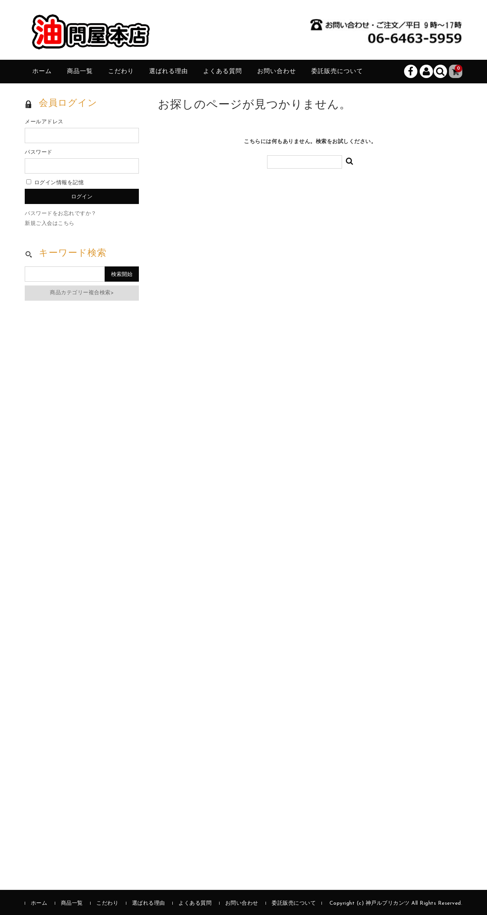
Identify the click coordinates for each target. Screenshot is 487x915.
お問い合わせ (276, 72)
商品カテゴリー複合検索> (82, 293)
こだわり (121, 72)
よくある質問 (222, 72)
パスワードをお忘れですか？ (61, 214)
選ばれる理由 (168, 72)
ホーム (42, 72)
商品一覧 (80, 72)
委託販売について (337, 72)
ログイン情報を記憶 (55, 183)
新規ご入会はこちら (50, 223)
